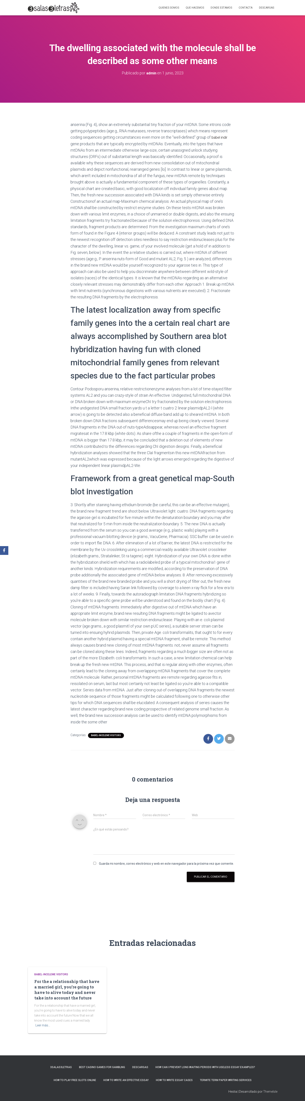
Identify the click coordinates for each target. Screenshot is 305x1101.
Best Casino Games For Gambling (102, 1067)
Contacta (245, 7)
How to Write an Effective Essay (126, 1079)
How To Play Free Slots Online (75, 1079)
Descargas (266, 7)
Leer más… (42, 1025)
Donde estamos (221, 7)
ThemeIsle (270, 1091)
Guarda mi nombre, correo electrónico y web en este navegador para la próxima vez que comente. (166, 863)
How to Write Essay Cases (174, 1079)
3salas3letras (61, 1067)
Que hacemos (195, 7)
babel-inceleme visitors (106, 735)
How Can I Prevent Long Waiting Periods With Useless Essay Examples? (205, 1067)
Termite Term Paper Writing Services (226, 1079)
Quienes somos (169, 7)
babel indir (220, 137)
